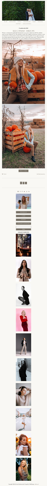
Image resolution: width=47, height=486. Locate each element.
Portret (18, 23)
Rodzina (40, 21)
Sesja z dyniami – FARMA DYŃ (23, 31)
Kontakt (23, 219)
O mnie (23, 216)
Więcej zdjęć (24, 171)
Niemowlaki (26, 21)
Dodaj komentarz (41, 174)
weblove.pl (36, 484)
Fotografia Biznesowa (23, 223)
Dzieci (19, 21)
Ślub (5, 21)
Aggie (19, 38)
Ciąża (34, 21)
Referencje (23, 212)
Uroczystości (27, 23)
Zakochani (12, 21)
